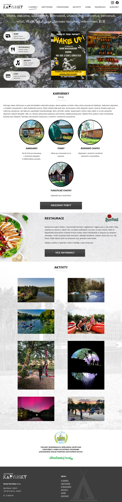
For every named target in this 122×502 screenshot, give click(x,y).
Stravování (66, 487)
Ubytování (65, 484)
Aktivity (64, 490)
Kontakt (65, 496)
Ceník (63, 493)
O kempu (65, 480)
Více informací (64, 253)
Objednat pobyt (61, 205)
